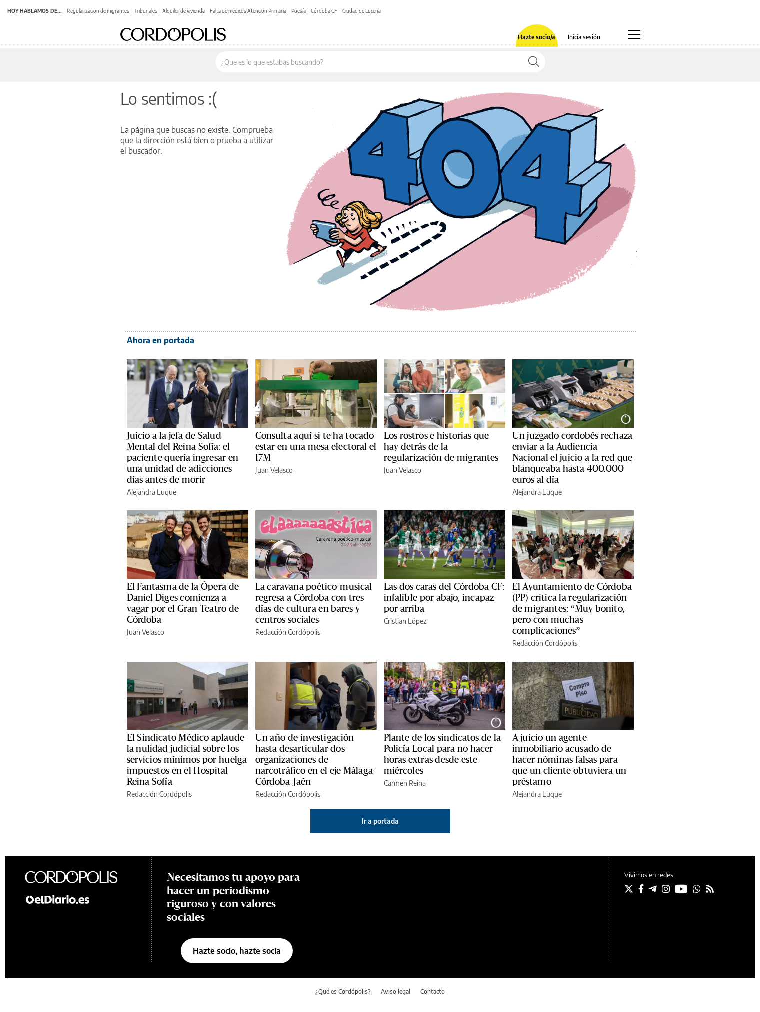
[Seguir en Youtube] (681, 888)
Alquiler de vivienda (183, 11)
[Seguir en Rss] (710, 888)
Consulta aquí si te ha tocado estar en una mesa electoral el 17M (316, 447)
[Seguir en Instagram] (666, 888)
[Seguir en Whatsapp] (697, 888)
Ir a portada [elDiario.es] (380, 821)
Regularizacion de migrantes (98, 11)
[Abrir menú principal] (634, 34)
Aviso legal (395, 991)
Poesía (298, 11)
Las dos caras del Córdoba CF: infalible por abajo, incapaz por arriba (444, 598)
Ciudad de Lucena (361, 11)
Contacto (432, 991)
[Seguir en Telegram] (653, 888)
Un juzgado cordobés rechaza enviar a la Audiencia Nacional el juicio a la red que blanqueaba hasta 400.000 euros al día (572, 458)
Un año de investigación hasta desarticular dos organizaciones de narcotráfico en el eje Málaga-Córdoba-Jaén (315, 760)
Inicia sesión (584, 37)
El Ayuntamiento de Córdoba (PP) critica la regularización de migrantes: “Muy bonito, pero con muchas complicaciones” (572, 609)
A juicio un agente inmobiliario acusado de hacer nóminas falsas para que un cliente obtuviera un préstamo (569, 760)
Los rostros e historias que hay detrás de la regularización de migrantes (441, 447)
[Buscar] (533, 61)
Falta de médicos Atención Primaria (248, 11)
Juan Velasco (274, 470)
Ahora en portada (160, 340)
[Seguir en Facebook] (641, 888)
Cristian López (405, 621)
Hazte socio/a (536, 37)
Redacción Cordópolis (287, 632)
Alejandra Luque (151, 492)
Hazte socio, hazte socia (237, 951)
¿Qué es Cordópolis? (343, 991)
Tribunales (145, 11)
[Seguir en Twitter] (628, 888)
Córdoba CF (324, 11)
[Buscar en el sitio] (369, 61)
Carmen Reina (405, 783)
